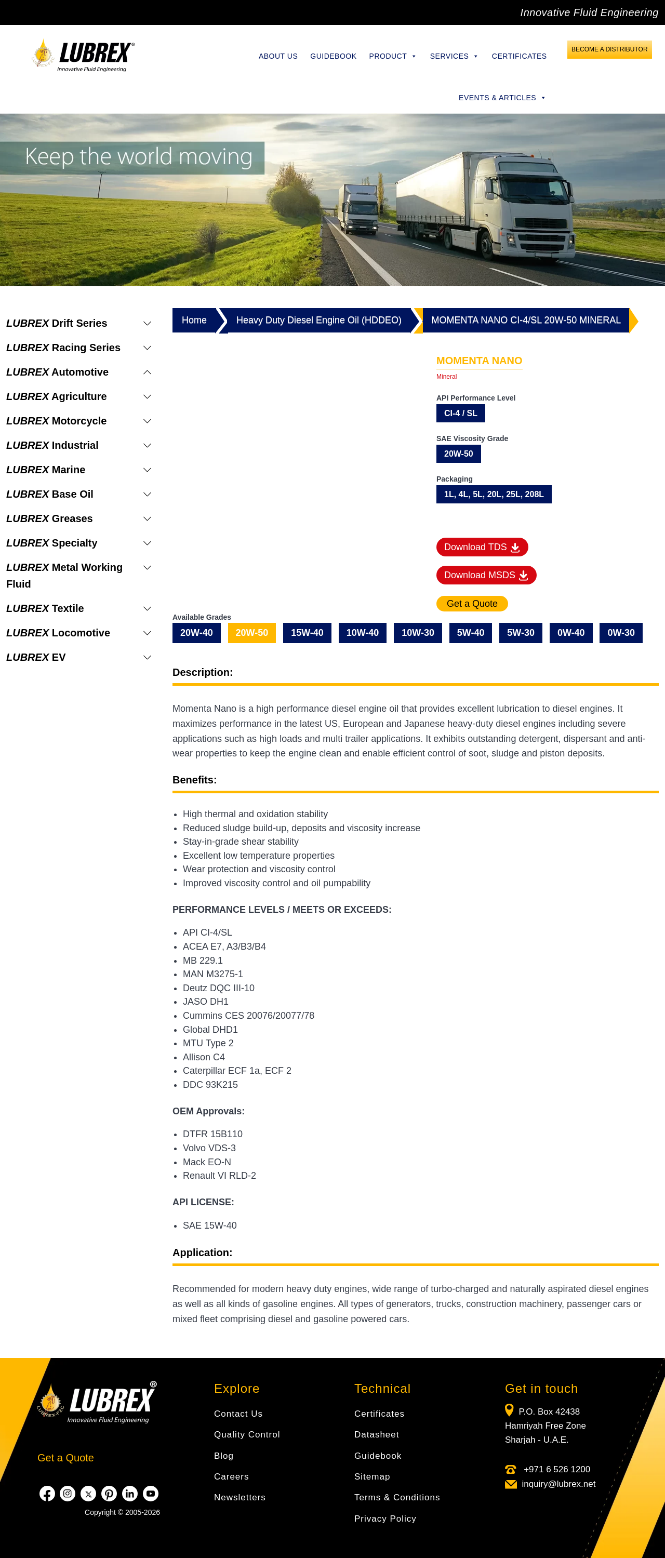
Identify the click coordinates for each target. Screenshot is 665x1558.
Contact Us (238, 1414)
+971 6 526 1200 (555, 1469)
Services (455, 56)
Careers (231, 1477)
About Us (278, 56)
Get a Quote (65, 1457)
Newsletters (240, 1497)
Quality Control (247, 1435)
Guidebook (333, 56)
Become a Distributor (609, 49)
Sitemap (372, 1477)
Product (393, 56)
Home (194, 320)
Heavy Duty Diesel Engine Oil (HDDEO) (319, 320)
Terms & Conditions (397, 1497)
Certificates (519, 56)
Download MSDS (486, 575)
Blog (224, 1456)
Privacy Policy (385, 1519)
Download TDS (482, 547)
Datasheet (377, 1435)
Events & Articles (503, 97)
